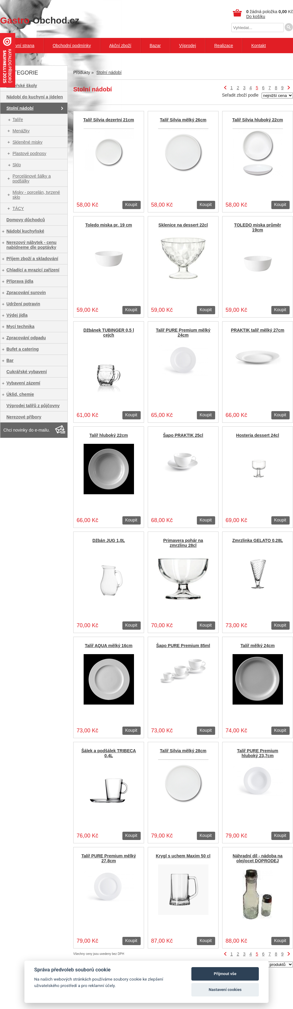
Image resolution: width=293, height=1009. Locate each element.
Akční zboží (120, 45)
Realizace (223, 45)
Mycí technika (20, 326)
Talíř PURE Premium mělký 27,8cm (108, 858)
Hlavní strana (21, 45)
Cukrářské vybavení (26, 371)
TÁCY (18, 208)
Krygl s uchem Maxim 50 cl (183, 855)
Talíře (18, 119)
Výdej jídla (16, 315)
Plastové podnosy (29, 153)
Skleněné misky (27, 142)
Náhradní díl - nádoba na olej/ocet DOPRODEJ (257, 858)
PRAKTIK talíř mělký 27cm (257, 330)
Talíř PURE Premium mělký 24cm (183, 332)
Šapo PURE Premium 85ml (183, 645)
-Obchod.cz (39, 20)
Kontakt (258, 45)
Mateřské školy (21, 85)
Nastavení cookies (225, 989)
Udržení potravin (23, 303)
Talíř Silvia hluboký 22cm (257, 119)
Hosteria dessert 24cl (257, 435)
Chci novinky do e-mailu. (26, 430)
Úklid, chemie (20, 394)
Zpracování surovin (26, 292)
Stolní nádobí (20, 108)
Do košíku (255, 16)
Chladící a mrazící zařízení (33, 269)
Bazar (155, 45)
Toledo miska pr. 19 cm (108, 225)
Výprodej (187, 45)
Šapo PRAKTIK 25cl (183, 435)
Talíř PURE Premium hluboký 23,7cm (257, 753)
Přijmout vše (225, 973)
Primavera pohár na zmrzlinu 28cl (183, 543)
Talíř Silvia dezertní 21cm (108, 119)
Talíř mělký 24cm (258, 645)
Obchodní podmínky (71, 45)
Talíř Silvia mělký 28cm (183, 750)
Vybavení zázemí (23, 383)
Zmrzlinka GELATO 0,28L (257, 540)
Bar (9, 360)
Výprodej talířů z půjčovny (33, 405)
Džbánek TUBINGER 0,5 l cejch (108, 332)
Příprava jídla (19, 281)
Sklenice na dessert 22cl (183, 225)
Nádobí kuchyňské (25, 231)
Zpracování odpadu (26, 337)
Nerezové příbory (23, 416)
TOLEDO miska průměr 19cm (257, 227)
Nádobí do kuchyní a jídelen (34, 96)
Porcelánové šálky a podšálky (32, 178)
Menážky (21, 130)
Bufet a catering (22, 349)
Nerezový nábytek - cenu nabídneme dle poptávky (31, 245)
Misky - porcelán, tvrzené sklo (36, 195)
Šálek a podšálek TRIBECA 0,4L (108, 753)
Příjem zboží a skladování (32, 258)
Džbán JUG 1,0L (108, 540)
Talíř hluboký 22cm (108, 435)
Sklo (17, 164)
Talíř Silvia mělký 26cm (183, 119)
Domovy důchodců (25, 219)
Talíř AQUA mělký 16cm (108, 645)
